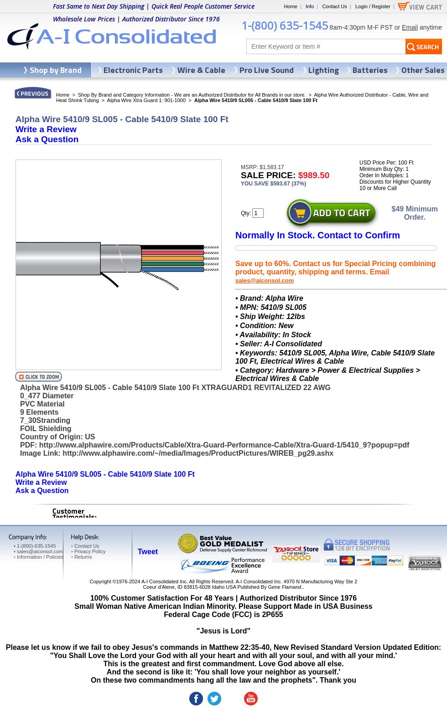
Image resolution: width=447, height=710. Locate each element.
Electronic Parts (133, 70)
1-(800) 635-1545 (284, 25)
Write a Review (46, 129)
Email (410, 27)
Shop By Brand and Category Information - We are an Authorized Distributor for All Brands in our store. (192, 95)
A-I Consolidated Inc (164, 581)
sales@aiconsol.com (264, 280)
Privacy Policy (88, 551)
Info (310, 6)
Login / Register (372, 6)
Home (290, 6)
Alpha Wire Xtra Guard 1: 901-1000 (146, 100)
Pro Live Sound (266, 70)
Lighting (323, 70)
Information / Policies (38, 557)
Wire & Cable (201, 70)
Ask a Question (47, 139)
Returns (81, 557)
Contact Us (334, 6)
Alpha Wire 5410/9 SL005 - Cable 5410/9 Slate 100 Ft (105, 474)
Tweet (148, 552)
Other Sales (423, 70)
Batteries (370, 70)
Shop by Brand (56, 70)
